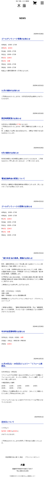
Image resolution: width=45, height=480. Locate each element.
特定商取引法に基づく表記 (14, 457)
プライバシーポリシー (32, 457)
